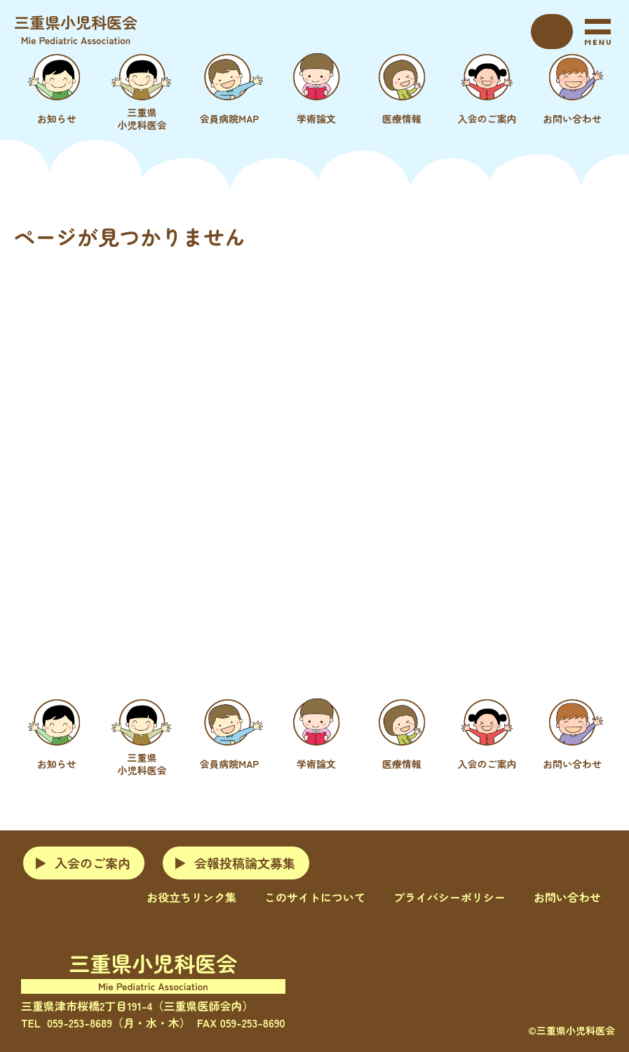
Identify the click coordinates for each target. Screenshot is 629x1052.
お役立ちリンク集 (191, 897)
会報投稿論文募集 (244, 863)
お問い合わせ (567, 897)
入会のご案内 (92, 863)
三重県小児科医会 (75, 29)
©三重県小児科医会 (571, 1030)
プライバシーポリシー (449, 897)
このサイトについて (314, 897)
